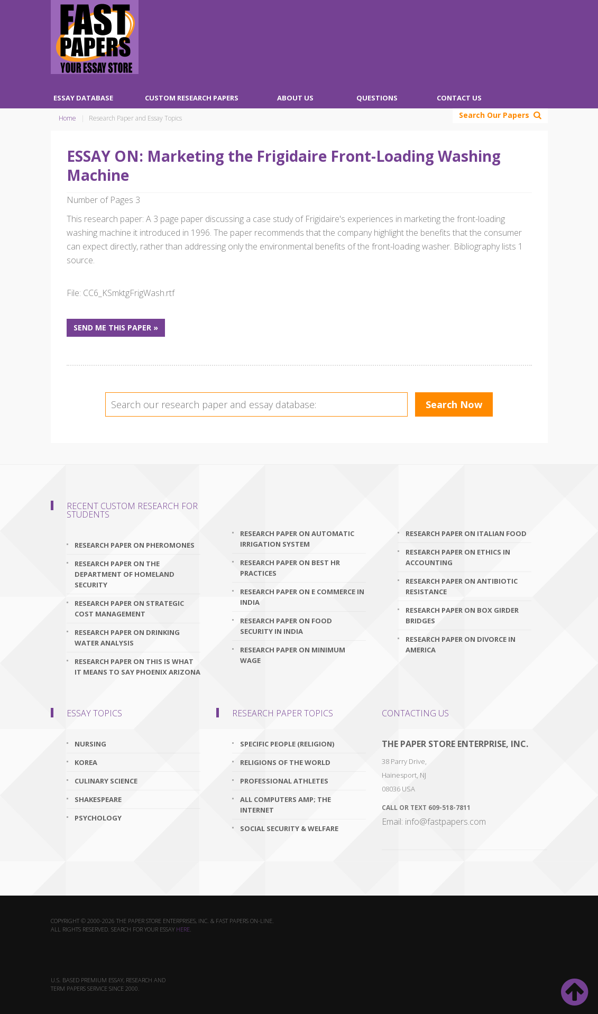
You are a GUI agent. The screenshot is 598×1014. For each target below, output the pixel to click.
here (183, 929)
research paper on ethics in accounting (458, 557)
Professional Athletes (284, 781)
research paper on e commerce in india (302, 597)
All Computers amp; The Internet (285, 805)
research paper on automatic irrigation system (297, 539)
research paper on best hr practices (290, 568)
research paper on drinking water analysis (127, 638)
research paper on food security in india (286, 626)
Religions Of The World (285, 762)
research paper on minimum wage (292, 655)
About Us (295, 98)
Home (67, 118)
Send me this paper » (115, 327)
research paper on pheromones (135, 545)
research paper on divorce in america (461, 644)
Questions (377, 98)
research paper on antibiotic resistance (462, 586)
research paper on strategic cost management (129, 608)
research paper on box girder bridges (462, 615)
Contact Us (459, 98)
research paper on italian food (466, 533)
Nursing (90, 744)
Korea (86, 762)
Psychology (98, 818)
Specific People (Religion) (287, 744)
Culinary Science (106, 781)
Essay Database (83, 98)
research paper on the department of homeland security (124, 574)
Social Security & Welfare (289, 828)
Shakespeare (98, 799)
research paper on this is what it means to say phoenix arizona (137, 667)
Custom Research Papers (191, 98)
